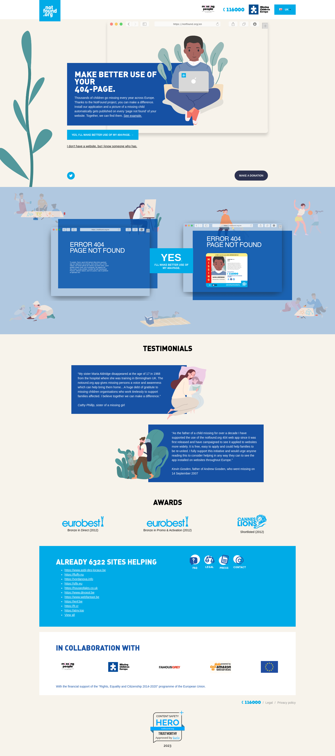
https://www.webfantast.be (82, 597)
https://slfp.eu (73, 583)
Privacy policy (286, 702)
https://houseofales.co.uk (81, 588)
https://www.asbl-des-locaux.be (85, 570)
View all (70, 615)
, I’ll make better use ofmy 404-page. (171, 261)
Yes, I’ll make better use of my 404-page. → (103, 134)
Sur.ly (176, 737)
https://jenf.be (73, 601)
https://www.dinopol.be (79, 592)
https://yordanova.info (79, 579)
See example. (133, 115)
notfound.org (167, 728)
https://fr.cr (71, 606)
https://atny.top (74, 610)
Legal (269, 702)
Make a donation (251, 175)
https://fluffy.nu (74, 574)
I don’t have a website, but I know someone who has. (102, 146)
